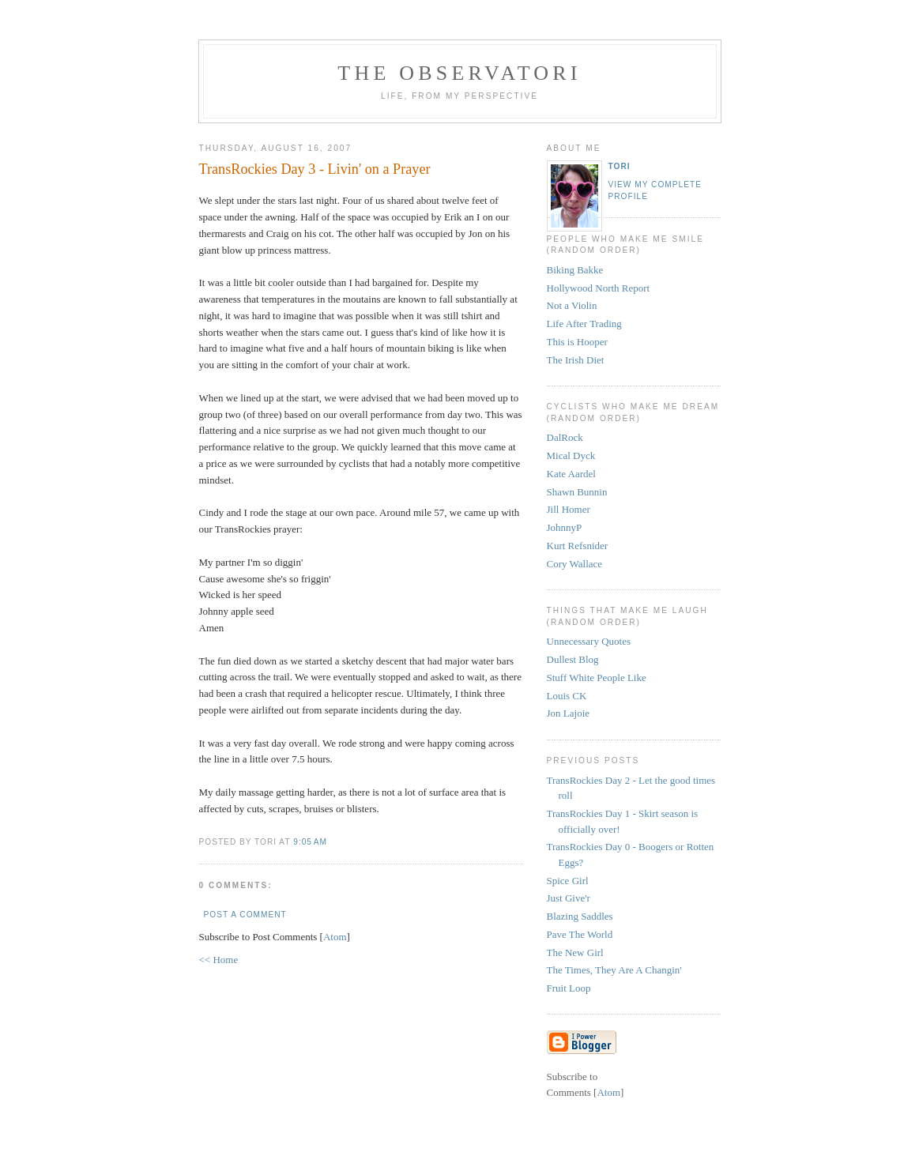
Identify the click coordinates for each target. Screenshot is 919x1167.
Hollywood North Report (598, 288)
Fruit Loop (569, 988)
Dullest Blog (573, 659)
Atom (335, 937)
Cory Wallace (575, 564)
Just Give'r (568, 898)
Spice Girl (568, 881)
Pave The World (580, 934)
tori (619, 166)
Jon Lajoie (568, 713)
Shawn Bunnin (577, 492)
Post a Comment (245, 914)
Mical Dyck (571, 455)
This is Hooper (577, 342)
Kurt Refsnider (577, 546)
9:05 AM (310, 842)
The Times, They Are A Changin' (614, 970)
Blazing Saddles (580, 916)
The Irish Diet (576, 360)
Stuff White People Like (596, 677)
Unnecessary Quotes (589, 641)
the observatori (459, 73)
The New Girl (575, 952)
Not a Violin (572, 305)
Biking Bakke (575, 270)
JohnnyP (564, 527)
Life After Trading (584, 323)
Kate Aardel (571, 474)
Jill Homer (568, 509)
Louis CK (567, 696)
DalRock (565, 437)
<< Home (219, 960)
